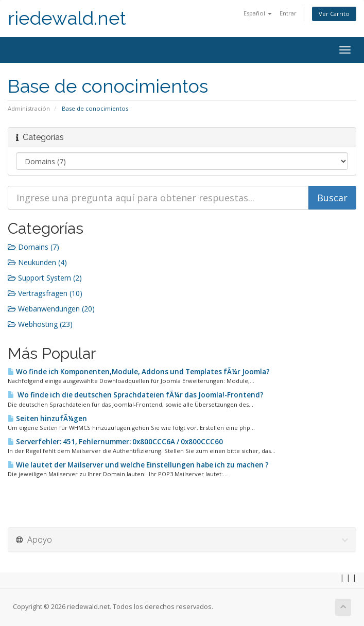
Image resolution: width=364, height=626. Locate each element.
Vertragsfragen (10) (45, 293)
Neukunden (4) (37, 262)
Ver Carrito (334, 14)
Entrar (288, 13)
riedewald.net (67, 18)
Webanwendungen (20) (51, 309)
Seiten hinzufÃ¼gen (47, 418)
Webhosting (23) (40, 324)
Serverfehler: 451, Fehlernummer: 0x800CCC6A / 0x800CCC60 (115, 441)
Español (258, 13)
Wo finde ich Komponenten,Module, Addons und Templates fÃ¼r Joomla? (139, 371)
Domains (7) (33, 247)
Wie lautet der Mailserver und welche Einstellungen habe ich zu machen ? (138, 465)
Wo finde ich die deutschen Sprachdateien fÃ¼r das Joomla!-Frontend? (136, 394)
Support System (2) (45, 278)
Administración (29, 108)
